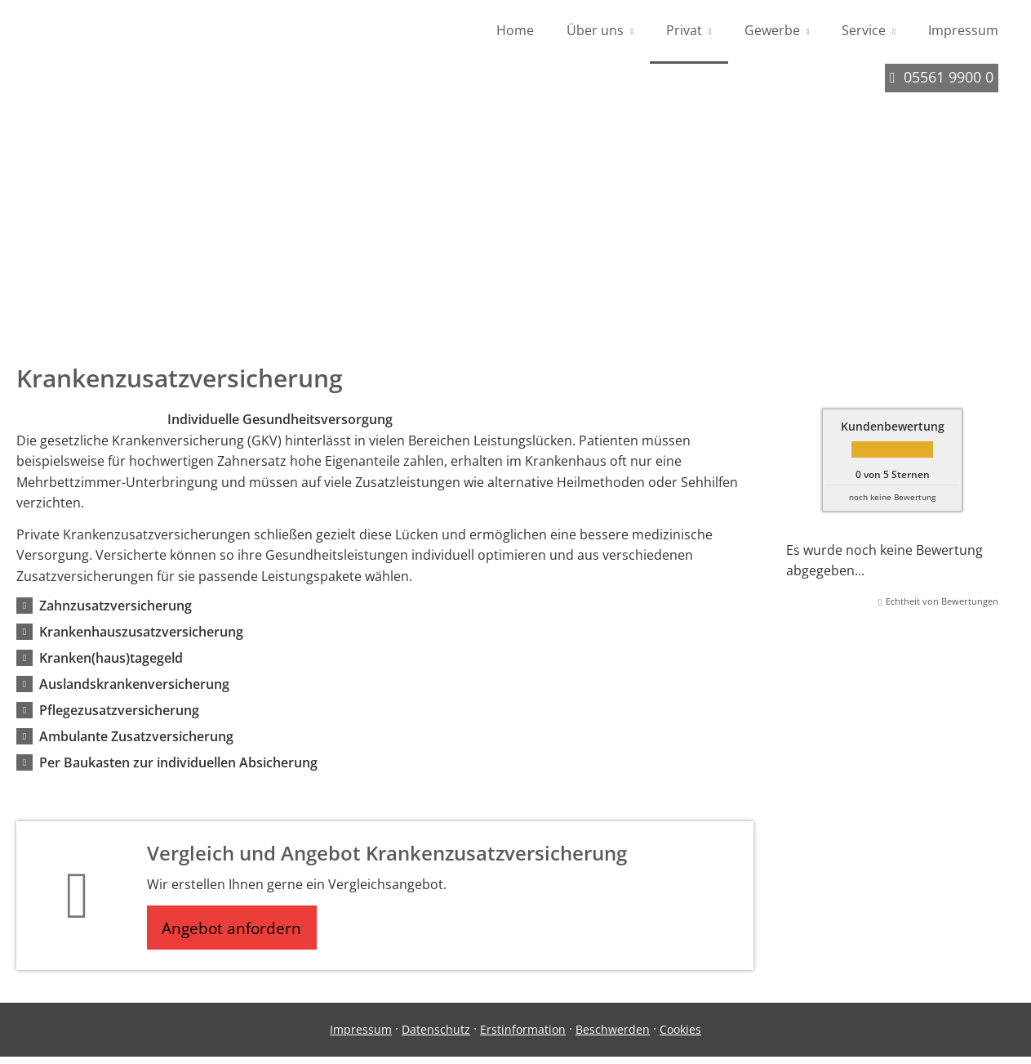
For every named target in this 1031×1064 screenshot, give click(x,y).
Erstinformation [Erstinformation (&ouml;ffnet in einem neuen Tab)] (523, 1037)
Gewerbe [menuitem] (772, 31)
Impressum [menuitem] (963, 31)
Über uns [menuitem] (595, 31)
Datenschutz (436, 1037)
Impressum (361, 1037)
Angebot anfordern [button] (237, 933)
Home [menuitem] (515, 31)
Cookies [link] (680, 1037)
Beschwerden (612, 1037)
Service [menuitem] (864, 31)
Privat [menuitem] (684, 31)
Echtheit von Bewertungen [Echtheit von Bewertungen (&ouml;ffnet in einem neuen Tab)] (942, 605)
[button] (115, 610)
